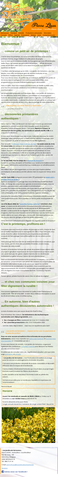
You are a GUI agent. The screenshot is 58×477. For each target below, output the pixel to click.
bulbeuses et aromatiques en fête (24, 144)
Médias (33, 35)
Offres (10, 35)
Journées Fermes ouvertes (30, 204)
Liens (39, 35)
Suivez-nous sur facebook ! (15, 472)
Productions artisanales (34, 33)
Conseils (4, 35)
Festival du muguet (34, 161)
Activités (21, 33)
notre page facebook (36, 339)
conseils (18, 354)
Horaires (5, 468)
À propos (14, 33)
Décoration (47, 33)
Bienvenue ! (5, 33)
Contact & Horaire (49, 35)
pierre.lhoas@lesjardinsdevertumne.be (20, 465)
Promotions (25, 35)
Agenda (17, 35)
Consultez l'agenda (28, 346)
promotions (9, 354)
